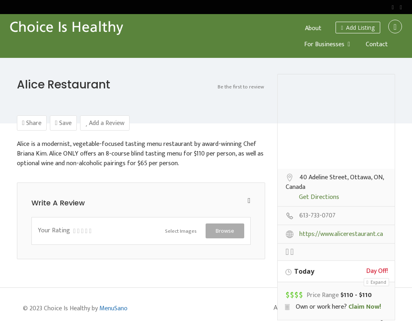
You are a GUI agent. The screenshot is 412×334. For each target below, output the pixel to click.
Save (63, 123)
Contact (377, 44)
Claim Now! (364, 306)
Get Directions (319, 197)
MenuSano (113, 308)
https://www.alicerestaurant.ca (341, 234)
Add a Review (104, 123)
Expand (376, 282)
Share (31, 123)
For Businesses (324, 44)
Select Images (181, 231)
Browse (225, 230)
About (313, 28)
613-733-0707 (317, 216)
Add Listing (358, 27)
